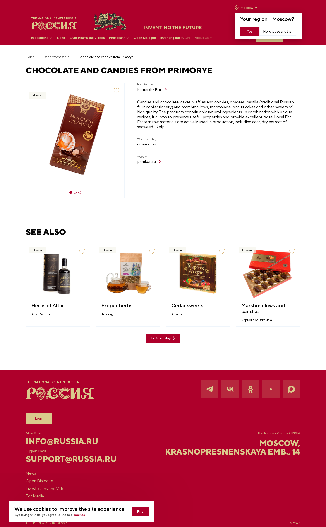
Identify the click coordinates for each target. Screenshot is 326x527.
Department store (62, 57)
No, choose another (277, 31)
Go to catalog (163, 333)
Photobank (119, 37)
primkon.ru (144, 162)
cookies (84, 515)
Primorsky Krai (148, 89)
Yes (249, 31)
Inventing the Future (175, 38)
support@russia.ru (75, 454)
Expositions (42, 37)
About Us (204, 37)
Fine (146, 511)
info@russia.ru (68, 436)
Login (44, 413)
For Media (40, 493)
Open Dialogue (145, 38)
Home (35, 57)
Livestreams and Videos (87, 38)
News (61, 38)
